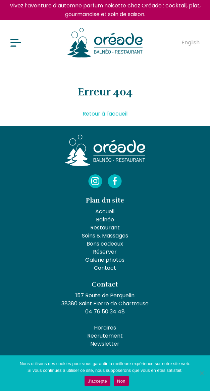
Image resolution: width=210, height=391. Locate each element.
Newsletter (104, 344)
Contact (105, 268)
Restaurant (105, 227)
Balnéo (105, 219)
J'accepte (97, 381)
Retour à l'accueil (105, 114)
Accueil (104, 211)
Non (121, 381)
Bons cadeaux (105, 244)
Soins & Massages (105, 236)
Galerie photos (104, 260)
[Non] (201, 373)
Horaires (105, 328)
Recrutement (105, 336)
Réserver (105, 252)
